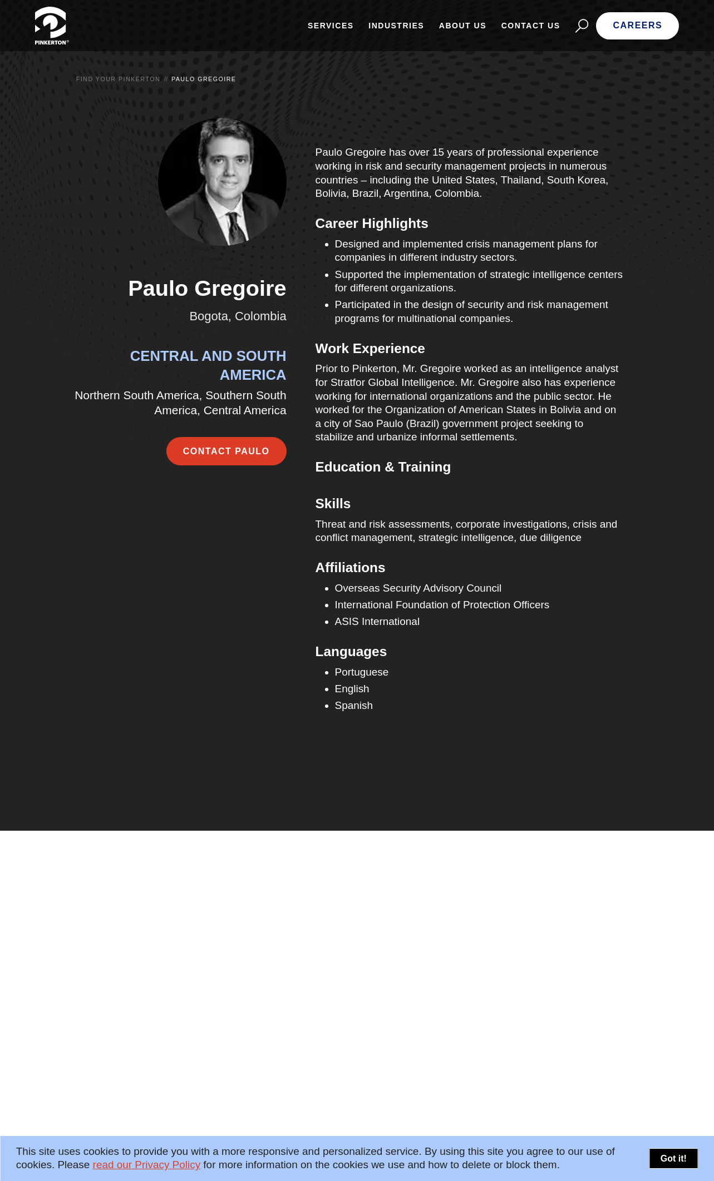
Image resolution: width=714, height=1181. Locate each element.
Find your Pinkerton (118, 79)
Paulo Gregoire (203, 79)
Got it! (674, 1158)
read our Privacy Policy (147, 1164)
